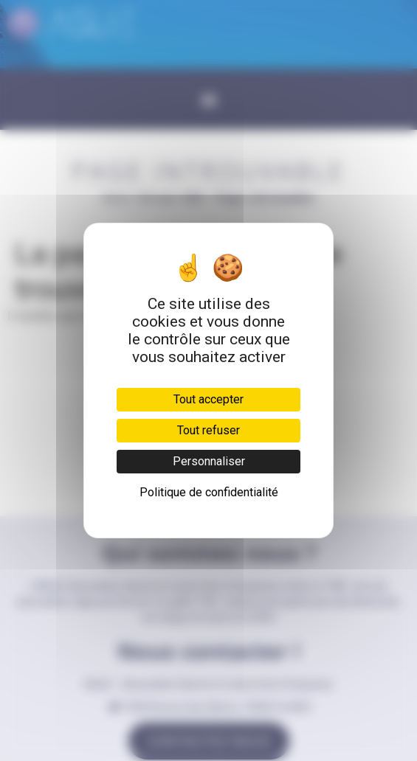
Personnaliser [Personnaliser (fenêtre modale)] (209, 461)
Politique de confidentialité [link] (208, 492)
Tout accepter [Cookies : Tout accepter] (208, 399)
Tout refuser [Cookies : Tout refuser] (208, 430)
